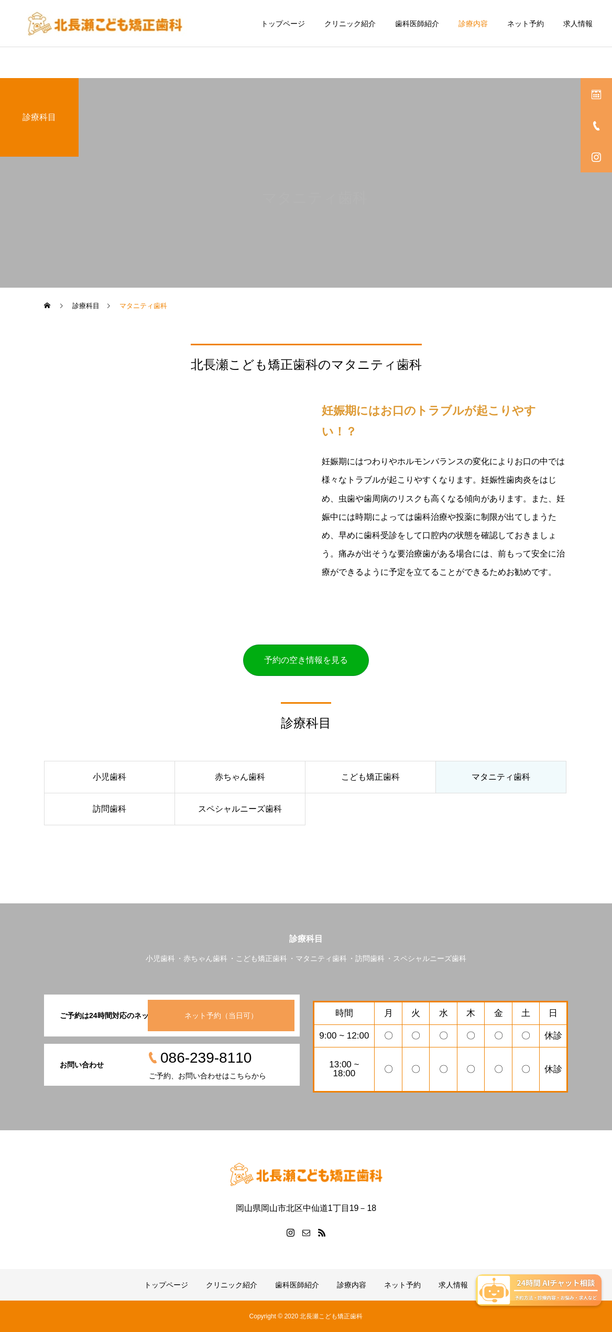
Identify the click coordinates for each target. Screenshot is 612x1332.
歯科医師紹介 (417, 23)
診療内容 (473, 23)
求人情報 (578, 23)
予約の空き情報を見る (306, 660)
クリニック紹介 (350, 23)
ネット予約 (525, 23)
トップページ (283, 23)
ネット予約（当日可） (221, 1015)
